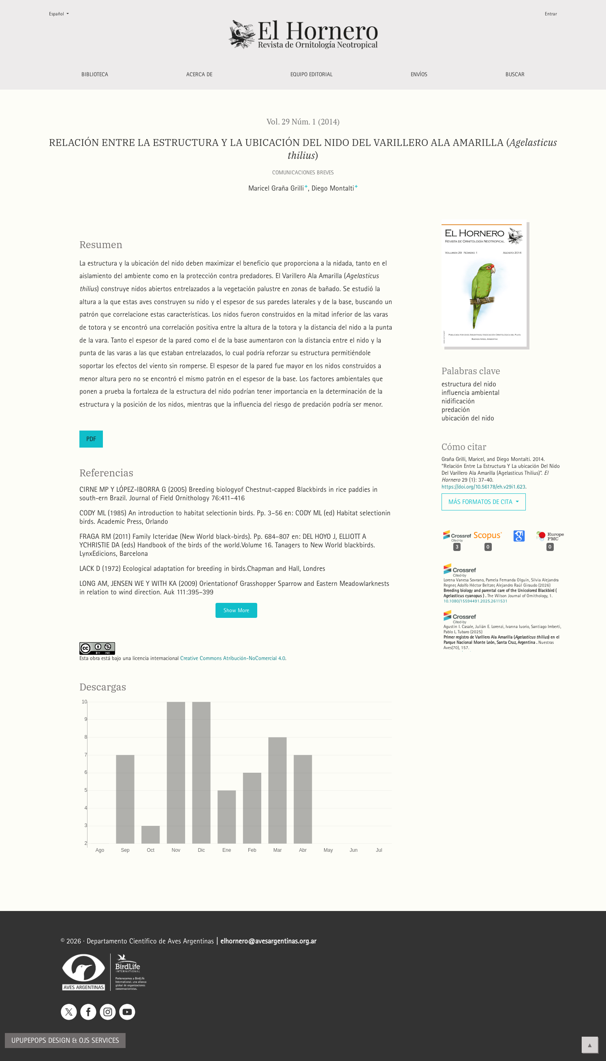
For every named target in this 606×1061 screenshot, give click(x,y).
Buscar (515, 74)
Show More (236, 610)
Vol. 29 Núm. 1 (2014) (303, 121)
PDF (91, 439)
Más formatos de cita (481, 502)
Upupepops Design (40, 1040)
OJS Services (99, 1040)
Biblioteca (94, 74)
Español (62, 13)
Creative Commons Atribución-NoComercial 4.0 (232, 658)
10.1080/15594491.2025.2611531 (476, 601)
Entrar (551, 14)
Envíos (419, 74)
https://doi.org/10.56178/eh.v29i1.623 (483, 486)
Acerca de (199, 74)
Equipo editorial (311, 74)
